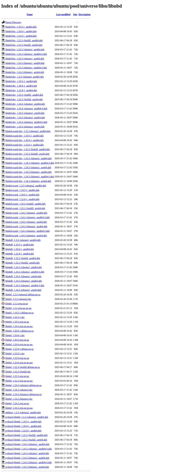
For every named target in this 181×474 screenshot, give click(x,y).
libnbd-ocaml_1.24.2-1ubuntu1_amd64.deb (26, 213)
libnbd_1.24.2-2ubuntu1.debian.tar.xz (23, 394)
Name (30, 14)
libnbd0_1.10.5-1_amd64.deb (19, 244)
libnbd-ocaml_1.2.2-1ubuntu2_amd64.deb (25, 185)
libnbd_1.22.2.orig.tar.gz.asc (19, 380)
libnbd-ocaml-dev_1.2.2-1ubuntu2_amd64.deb (27, 131)
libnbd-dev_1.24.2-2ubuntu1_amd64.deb (25, 117)
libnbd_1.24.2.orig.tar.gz (17, 403)
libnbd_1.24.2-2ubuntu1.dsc (18, 399)
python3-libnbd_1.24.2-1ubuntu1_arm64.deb (27, 453)
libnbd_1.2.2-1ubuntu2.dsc (18, 299)
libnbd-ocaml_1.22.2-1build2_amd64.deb (25, 204)
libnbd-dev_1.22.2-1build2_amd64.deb (24, 95)
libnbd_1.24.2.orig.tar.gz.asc (19, 408)
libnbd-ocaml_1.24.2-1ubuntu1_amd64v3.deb (27, 217)
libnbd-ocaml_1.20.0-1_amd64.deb (22, 194)
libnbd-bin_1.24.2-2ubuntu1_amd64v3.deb (26, 67)
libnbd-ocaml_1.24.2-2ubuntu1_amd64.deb (26, 226)
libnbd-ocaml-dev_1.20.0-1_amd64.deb (24, 140)
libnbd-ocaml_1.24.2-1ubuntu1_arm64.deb (26, 222)
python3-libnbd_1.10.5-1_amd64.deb (23, 421)
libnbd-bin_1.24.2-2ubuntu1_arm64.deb (24, 72)
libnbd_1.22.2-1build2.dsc (18, 371)
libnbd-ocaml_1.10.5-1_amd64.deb (22, 190)
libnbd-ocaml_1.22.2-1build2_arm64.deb (25, 208)
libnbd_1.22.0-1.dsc (15, 353)
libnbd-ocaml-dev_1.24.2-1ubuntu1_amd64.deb (28, 158)
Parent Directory (13, 22)
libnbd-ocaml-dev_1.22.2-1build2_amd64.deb (27, 149)
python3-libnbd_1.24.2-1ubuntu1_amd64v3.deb (28, 449)
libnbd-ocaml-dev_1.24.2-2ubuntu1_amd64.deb (28, 172)
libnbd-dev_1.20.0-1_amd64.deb (21, 86)
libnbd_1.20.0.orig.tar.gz (17, 340)
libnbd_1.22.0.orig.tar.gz (17, 358)
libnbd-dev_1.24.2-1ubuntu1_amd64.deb (25, 104)
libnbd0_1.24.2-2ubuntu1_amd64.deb (23, 281)
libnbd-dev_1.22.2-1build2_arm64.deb (24, 99)
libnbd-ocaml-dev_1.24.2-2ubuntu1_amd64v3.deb (29, 176)
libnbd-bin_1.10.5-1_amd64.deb (21, 27)
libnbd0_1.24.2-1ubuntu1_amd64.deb (23, 267)
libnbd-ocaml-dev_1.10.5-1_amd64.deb (24, 135)
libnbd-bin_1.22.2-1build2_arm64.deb (23, 45)
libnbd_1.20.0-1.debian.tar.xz (19, 331)
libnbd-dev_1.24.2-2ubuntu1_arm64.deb (24, 126)
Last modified (63, 14)
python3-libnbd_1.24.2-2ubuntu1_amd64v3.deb (28, 462)
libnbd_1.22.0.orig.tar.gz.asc (19, 362)
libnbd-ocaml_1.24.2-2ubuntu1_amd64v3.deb (27, 231)
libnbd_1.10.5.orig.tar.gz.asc (19, 326)
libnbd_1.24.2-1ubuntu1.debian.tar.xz (23, 385)
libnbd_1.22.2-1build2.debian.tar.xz (22, 367)
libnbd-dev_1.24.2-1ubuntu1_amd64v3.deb (26, 108)
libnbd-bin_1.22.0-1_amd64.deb (21, 36)
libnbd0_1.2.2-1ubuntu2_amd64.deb (22, 240)
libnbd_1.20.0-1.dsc (15, 335)
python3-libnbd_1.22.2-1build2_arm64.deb (26, 439)
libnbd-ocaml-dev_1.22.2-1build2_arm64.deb (27, 154)
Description (84, 14)
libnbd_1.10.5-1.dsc (15, 317)
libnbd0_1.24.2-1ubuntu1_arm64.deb (23, 276)
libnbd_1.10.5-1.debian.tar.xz (19, 312)
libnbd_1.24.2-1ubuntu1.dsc (18, 390)
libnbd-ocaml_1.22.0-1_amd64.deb (22, 199)
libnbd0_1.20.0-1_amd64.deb (19, 249)
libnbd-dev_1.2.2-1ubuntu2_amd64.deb (24, 76)
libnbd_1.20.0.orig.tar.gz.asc (19, 344)
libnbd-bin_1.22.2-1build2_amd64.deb (24, 40)
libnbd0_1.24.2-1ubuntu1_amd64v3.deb (24, 272)
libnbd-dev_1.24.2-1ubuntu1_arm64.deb (24, 113)
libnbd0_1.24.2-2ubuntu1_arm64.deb (23, 290)
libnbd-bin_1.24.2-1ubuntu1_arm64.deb (24, 58)
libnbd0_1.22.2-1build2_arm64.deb (22, 263)
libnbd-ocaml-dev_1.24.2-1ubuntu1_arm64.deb (28, 167)
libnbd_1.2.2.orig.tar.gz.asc (18, 308)
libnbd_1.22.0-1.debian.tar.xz (19, 349)
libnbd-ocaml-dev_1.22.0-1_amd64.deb (24, 145)
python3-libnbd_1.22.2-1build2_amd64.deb (26, 435)
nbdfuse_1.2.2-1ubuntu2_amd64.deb (23, 412)
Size (75, 14)
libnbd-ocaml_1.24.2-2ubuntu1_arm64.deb (26, 235)
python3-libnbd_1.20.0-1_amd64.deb (23, 426)
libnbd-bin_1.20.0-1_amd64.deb (21, 31)
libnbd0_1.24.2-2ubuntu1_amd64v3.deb (24, 285)
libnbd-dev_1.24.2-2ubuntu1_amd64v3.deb (26, 122)
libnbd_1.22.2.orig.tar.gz (17, 376)
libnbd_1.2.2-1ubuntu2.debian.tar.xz (22, 294)
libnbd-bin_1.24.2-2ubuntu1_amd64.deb (24, 63)
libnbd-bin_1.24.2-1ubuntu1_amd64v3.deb (26, 54)
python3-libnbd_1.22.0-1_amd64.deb (23, 430)
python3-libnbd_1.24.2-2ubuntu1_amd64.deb (27, 458)
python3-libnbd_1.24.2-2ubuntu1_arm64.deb (27, 467)
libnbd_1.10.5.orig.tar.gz (17, 321)
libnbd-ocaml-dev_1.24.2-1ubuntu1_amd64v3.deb (29, 163)
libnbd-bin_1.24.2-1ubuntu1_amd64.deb (24, 49)
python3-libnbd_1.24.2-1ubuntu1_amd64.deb (27, 444)
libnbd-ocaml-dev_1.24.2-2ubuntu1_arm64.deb (28, 181)
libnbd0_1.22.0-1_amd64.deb (19, 253)
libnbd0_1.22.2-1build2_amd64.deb (22, 258)
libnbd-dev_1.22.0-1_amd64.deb (21, 90)
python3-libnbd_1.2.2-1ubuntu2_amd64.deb (26, 417)
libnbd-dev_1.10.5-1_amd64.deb (21, 81)
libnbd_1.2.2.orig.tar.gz (16, 303)
